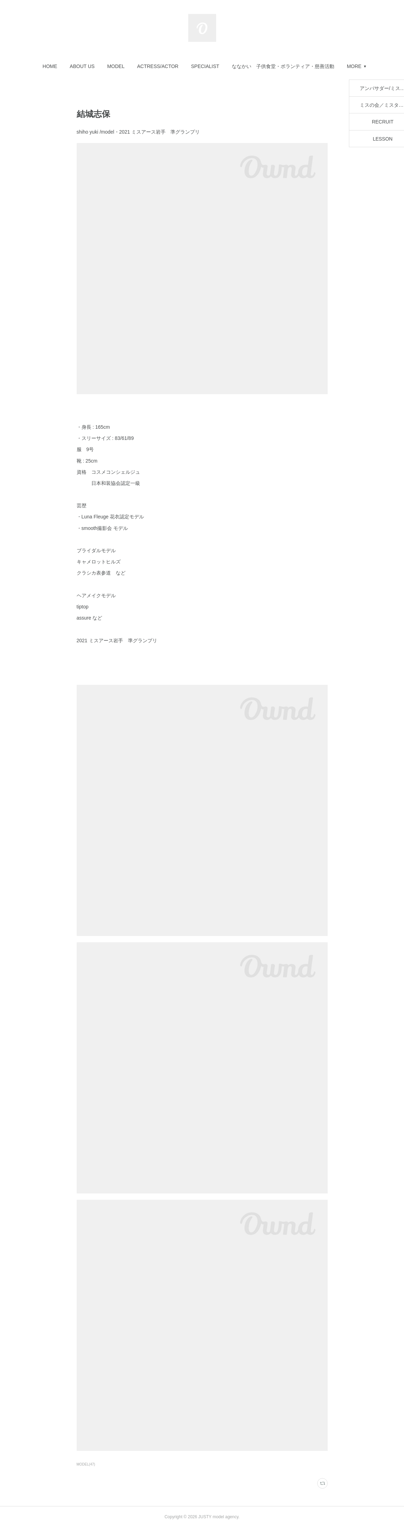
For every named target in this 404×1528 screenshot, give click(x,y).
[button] (50, 66)
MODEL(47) (86, 1464)
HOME (50, 66)
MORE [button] (354, 66)
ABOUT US (82, 66)
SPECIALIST (205, 66)
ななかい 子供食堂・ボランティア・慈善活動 (283, 66)
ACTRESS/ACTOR (157, 66)
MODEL (115, 66)
